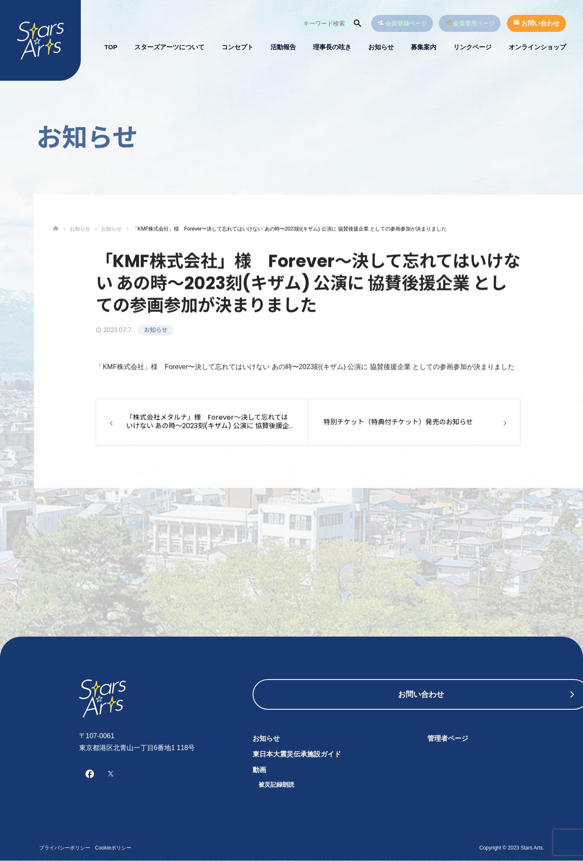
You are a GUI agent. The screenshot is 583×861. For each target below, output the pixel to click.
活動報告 (283, 47)
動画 (259, 769)
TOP (110, 47)
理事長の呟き (332, 47)
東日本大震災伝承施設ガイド (297, 754)
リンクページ (472, 47)
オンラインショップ (537, 47)
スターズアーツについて (169, 47)
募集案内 (423, 47)
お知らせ (381, 47)
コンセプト (237, 47)
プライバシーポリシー (64, 848)
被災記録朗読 (276, 784)
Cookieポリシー (113, 848)
